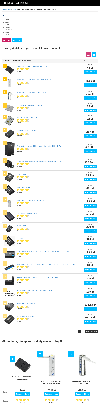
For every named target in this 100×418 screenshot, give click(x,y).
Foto (14, 9)
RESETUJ (17, 40)
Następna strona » (91, 331)
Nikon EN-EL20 (22, 226)
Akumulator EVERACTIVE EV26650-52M (31, 200)
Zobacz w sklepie (90, 72)
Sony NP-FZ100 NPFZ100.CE (27, 131)
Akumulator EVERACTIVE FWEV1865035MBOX (34, 80)
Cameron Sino (9, 29)
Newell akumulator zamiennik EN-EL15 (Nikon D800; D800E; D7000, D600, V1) (45, 251)
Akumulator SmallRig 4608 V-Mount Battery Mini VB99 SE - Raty (39, 146)
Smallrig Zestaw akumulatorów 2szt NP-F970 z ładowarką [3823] (39, 161)
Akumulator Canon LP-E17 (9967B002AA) (32, 66)
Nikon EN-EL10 (22, 174)
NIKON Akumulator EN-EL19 (27, 117)
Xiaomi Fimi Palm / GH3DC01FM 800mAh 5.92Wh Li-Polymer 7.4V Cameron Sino (46, 264)
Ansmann (7, 22)
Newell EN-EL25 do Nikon (26, 304)
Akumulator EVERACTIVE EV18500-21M (31, 93)
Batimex (7, 27)
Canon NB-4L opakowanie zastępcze (30, 105)
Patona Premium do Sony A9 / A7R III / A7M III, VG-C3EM (37, 277)
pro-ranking (6, 9)
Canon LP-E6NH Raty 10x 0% (27, 213)
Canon (7, 32)
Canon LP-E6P (22, 238)
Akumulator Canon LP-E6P (26, 187)
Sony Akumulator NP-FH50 (26, 316)
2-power (7, 19)
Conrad (7, 34)
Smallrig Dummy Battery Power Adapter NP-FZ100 (35, 290)
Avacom (7, 24)
